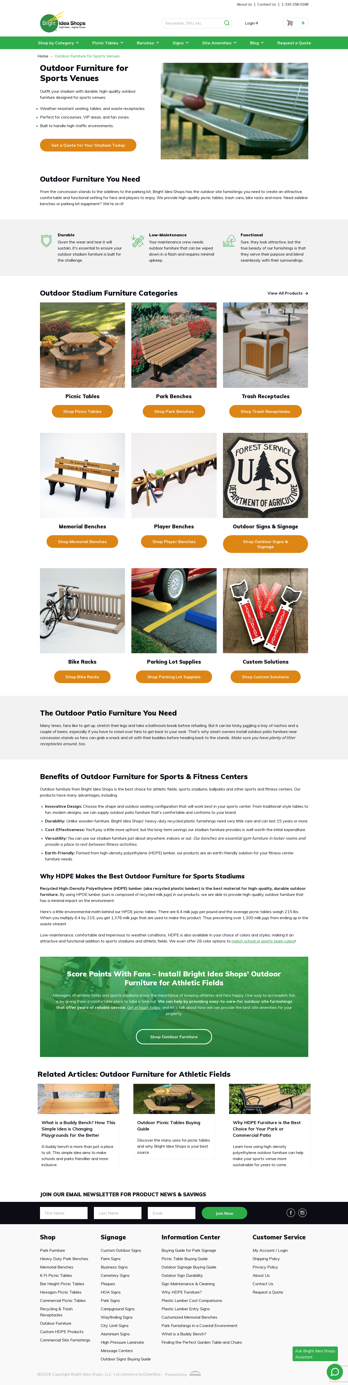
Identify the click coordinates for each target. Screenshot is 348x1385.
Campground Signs (118, 1308)
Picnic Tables (105, 42)
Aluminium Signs (115, 1333)
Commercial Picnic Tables (63, 1300)
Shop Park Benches (174, 411)
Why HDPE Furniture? (181, 1292)
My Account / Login (270, 1250)
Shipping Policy (266, 1258)
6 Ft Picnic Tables (56, 1275)
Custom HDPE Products (62, 1331)
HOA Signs (111, 1292)
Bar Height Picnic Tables (62, 1283)
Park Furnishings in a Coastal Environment (199, 1325)
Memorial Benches (56, 1266)
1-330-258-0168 (294, 4)
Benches (145, 42)
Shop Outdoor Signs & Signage (265, 544)
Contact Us (263, 1283)
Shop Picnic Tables (82, 411)
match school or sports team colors (263, 941)
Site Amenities (217, 42)
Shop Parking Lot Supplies (174, 676)
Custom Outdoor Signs (121, 1250)
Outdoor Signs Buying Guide (126, 1358)
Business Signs (114, 1266)
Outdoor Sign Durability (182, 1275)
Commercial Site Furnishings (65, 1339)
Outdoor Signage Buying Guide (188, 1266)
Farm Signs (111, 1258)
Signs (178, 42)
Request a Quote (294, 42)
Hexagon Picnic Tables (60, 1292)
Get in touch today (143, 1007)
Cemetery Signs (115, 1275)
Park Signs (110, 1300)
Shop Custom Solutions (265, 676)
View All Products (285, 293)
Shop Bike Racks (82, 676)
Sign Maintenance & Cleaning (188, 1283)
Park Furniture (52, 1250)
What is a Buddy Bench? (184, 1333)
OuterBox (152, 1374)
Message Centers (117, 1350)
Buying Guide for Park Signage (188, 1250)
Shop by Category (56, 42)
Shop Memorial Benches (82, 541)
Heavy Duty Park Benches (64, 1258)
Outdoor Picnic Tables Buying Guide (168, 1126)
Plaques (108, 1283)
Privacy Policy (265, 1266)
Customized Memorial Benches (189, 1317)
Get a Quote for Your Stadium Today (88, 145)
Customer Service (279, 1237)
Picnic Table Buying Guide (184, 1258)
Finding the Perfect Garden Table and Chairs (201, 1342)
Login (250, 23)
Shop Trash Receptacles (266, 411)
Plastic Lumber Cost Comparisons (191, 1300)
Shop (47, 1237)
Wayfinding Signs (117, 1317)
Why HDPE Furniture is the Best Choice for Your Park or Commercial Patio (267, 1129)
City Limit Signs (115, 1325)
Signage (113, 1237)
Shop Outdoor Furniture (174, 1036)
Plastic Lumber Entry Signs (185, 1308)
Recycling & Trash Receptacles (56, 1311)
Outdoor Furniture (55, 1323)
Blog (254, 42)
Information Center (190, 1237)
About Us (261, 1275)
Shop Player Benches (174, 541)
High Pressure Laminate (122, 1342)
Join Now (224, 1213)
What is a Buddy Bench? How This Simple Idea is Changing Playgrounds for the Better (78, 1129)
